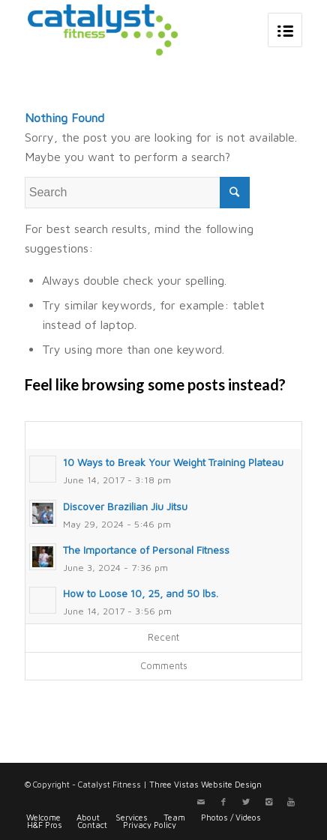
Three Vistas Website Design (205, 784)
